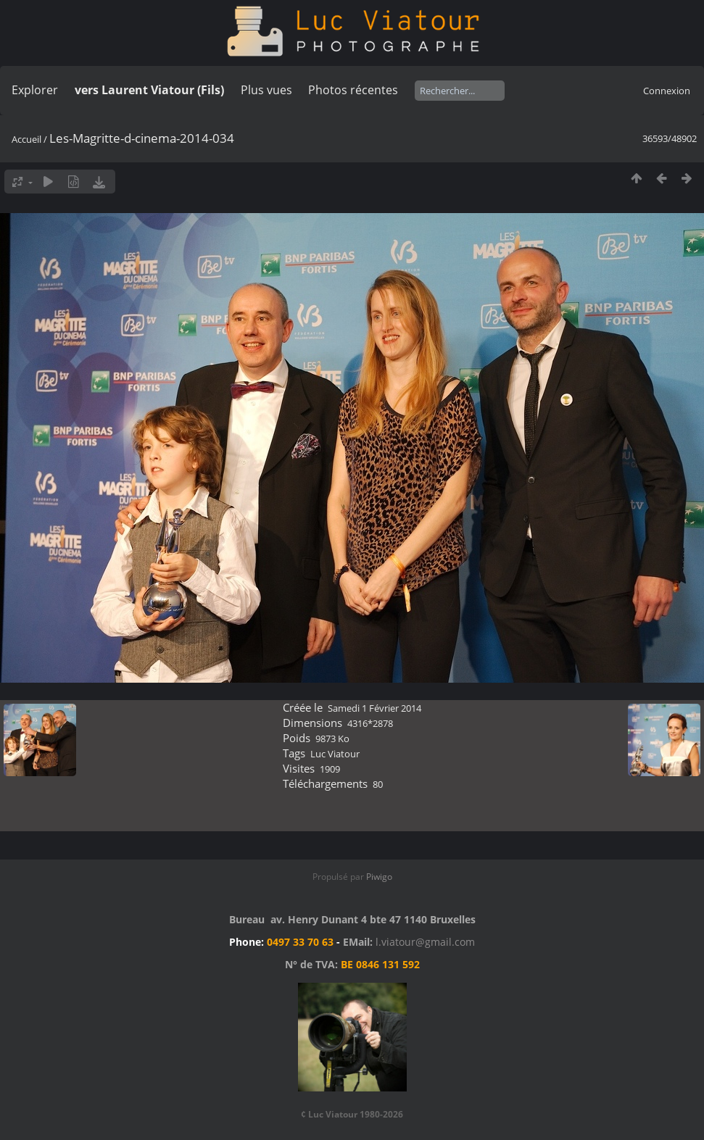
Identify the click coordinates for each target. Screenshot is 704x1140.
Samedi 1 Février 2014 (374, 708)
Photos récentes (353, 90)
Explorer (35, 90)
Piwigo (379, 876)
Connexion (666, 90)
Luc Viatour (335, 753)
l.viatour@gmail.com (425, 942)
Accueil (26, 139)
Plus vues (266, 90)
